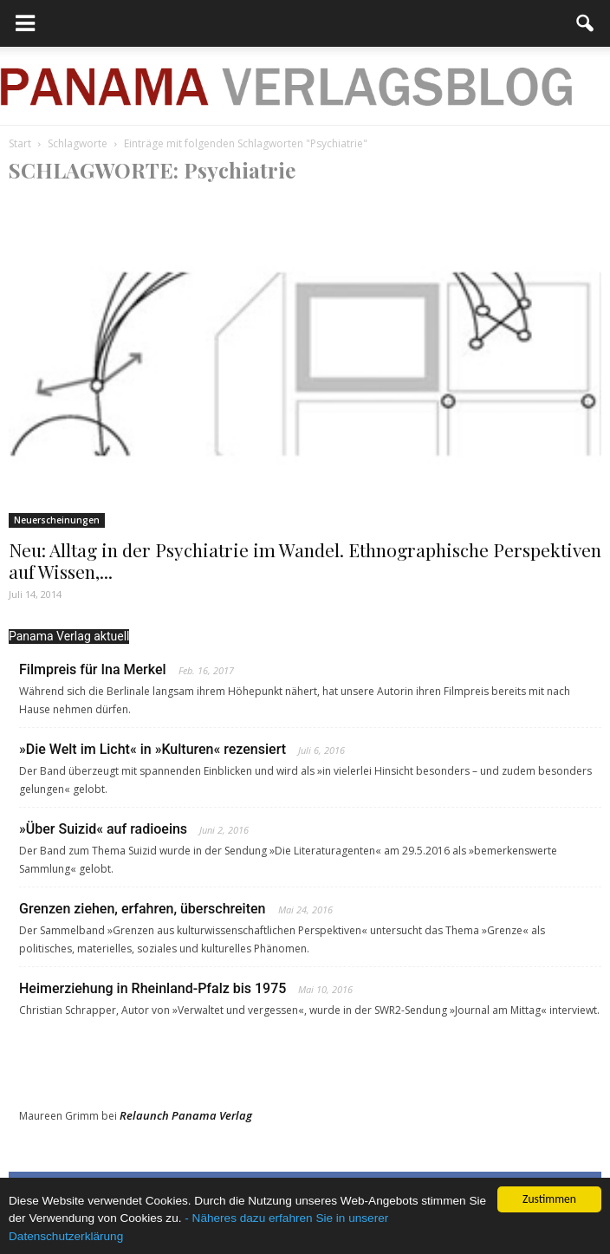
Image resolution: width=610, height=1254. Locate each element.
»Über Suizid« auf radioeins (103, 829)
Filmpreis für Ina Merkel (92, 669)
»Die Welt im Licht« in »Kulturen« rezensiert (152, 749)
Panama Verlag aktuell (69, 636)
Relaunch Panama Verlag (186, 1115)
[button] (585, 23)
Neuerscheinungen (57, 520)
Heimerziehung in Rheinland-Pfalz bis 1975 (152, 988)
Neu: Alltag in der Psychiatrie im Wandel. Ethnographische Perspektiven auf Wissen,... (305, 560)
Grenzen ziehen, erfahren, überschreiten (142, 908)
